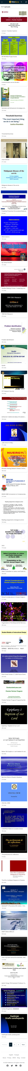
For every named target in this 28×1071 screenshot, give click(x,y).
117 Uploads (5, 7)
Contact (23, 1058)
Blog (18, 1058)
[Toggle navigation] (2, 2)
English (11, 1055)
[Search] (21, 2)
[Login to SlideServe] (26, 2)
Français (16, 1055)
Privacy (9, 1058)
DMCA (14, 1058)
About (4, 1058)
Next (23, 1044)
